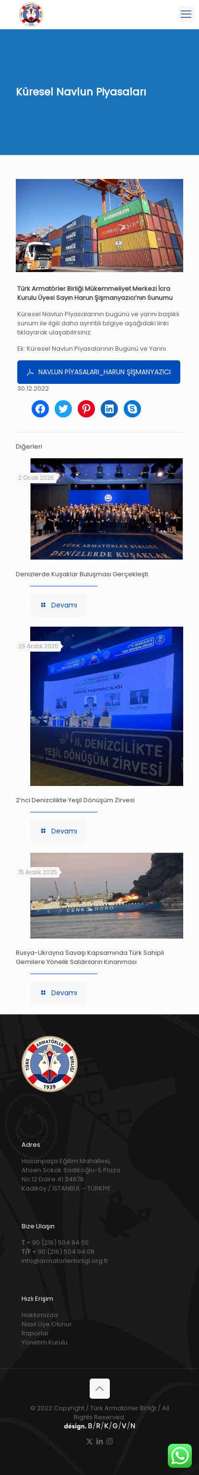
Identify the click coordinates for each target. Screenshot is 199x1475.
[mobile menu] (186, 14)
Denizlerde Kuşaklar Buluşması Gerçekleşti (82, 574)
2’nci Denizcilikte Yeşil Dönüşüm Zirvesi (75, 800)
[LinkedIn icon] (99, 1441)
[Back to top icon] (100, 1389)
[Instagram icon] (109, 1441)
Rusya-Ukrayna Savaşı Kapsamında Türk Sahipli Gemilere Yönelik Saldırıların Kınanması (90, 957)
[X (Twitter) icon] (89, 1441)
